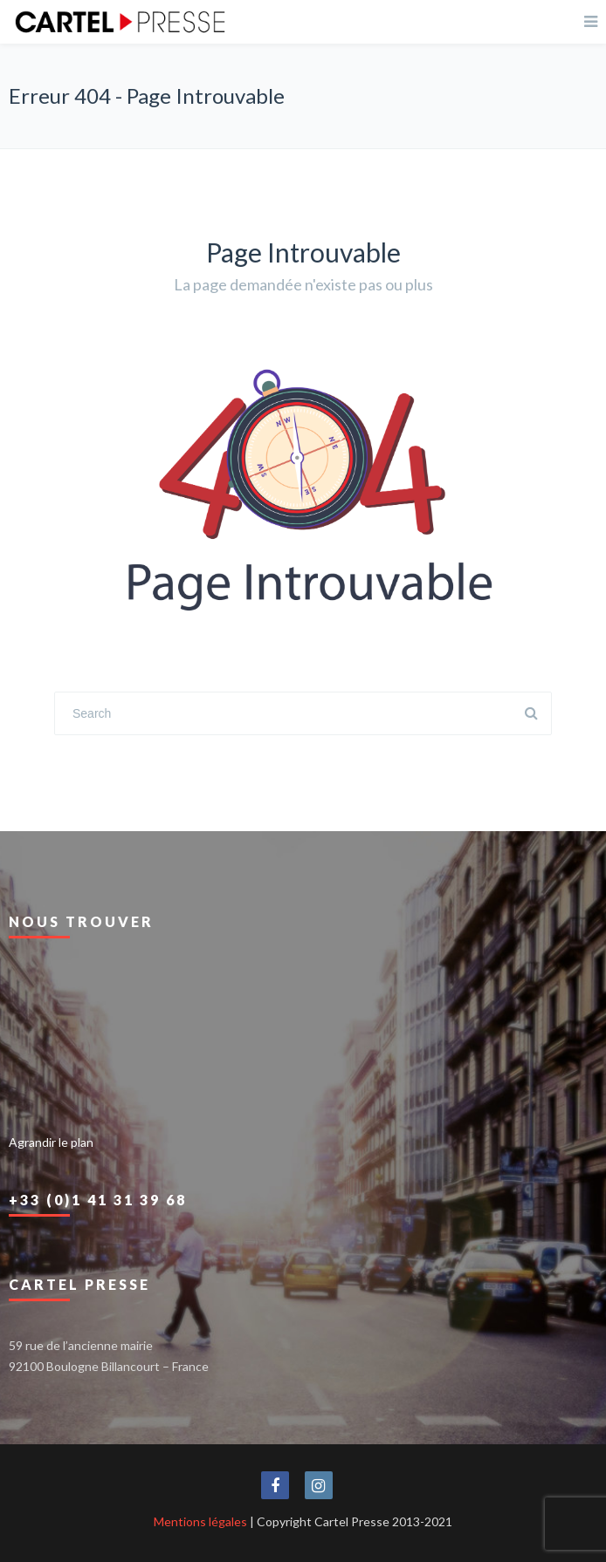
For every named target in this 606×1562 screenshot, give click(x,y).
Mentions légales (200, 1521)
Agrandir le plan (51, 1142)
